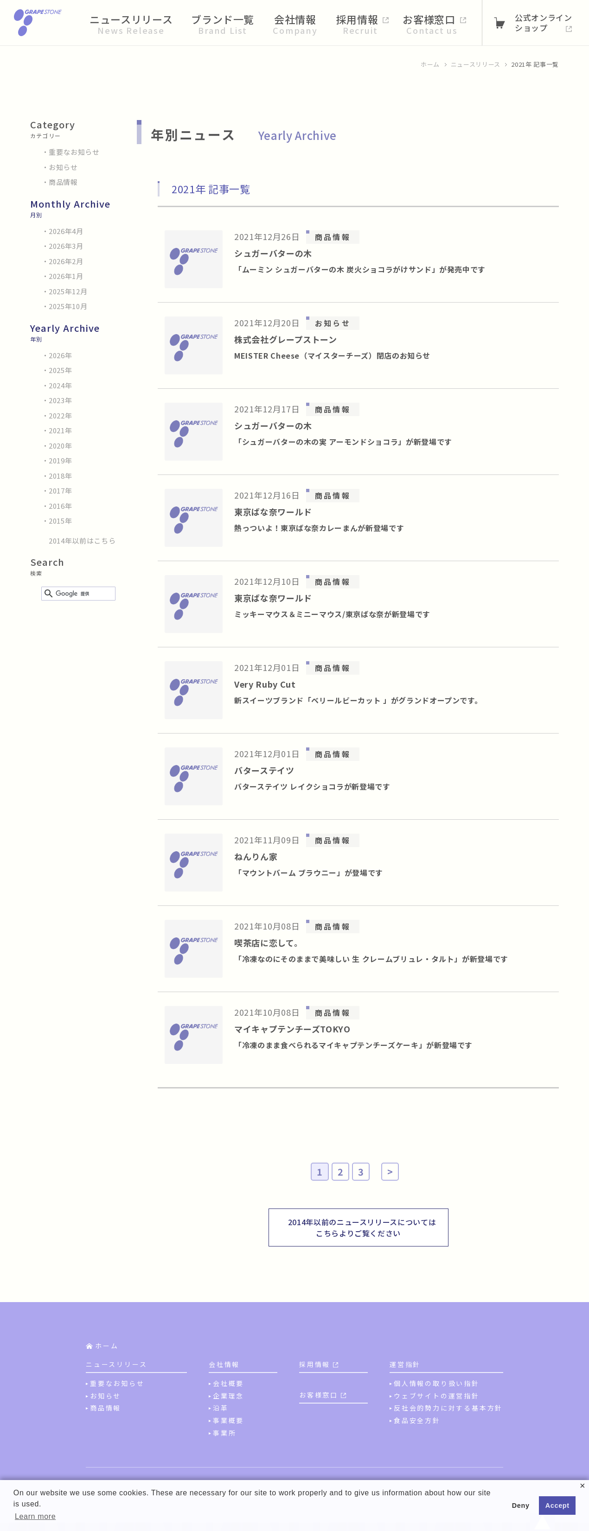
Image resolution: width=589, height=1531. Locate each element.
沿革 (221, 1407)
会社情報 (224, 1364)
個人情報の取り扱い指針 (437, 1383)
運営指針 (405, 1364)
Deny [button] (521, 1505)
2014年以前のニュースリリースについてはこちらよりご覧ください (362, 1227)
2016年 (60, 506)
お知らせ (63, 167)
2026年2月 (66, 261)
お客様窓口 (318, 1394)
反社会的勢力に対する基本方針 (448, 1407)
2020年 (60, 445)
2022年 (60, 415)
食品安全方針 (417, 1420)
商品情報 (63, 182)
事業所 (224, 1432)
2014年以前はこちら (82, 540)
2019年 (60, 460)
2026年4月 (66, 231)
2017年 (60, 490)
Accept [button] (557, 1505)
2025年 (60, 370)
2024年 (60, 385)
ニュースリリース (475, 64)
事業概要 (228, 1420)
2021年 (60, 430)
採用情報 (314, 1364)
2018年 (60, 476)
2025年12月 (68, 291)
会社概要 (228, 1383)
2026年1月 (66, 276)
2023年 (60, 400)
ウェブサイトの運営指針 (437, 1395)
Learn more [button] (35, 1516)
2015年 (60, 520)
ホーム (430, 64)
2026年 (60, 355)
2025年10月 (68, 306)
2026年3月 (66, 246)
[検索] (77, 594)
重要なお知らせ (74, 152)
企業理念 (228, 1395)
